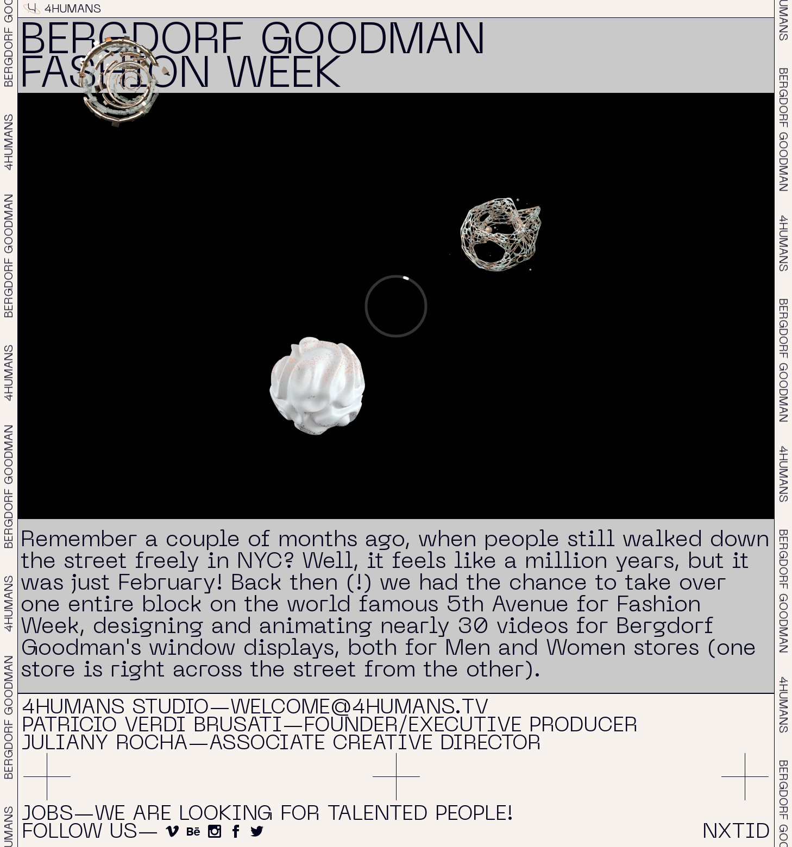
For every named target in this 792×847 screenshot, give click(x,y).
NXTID (750, 9)
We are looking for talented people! (304, 815)
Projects (391, 9)
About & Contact (576, 9)
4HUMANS (62, 9)
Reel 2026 (232, 9)
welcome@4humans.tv (359, 708)
